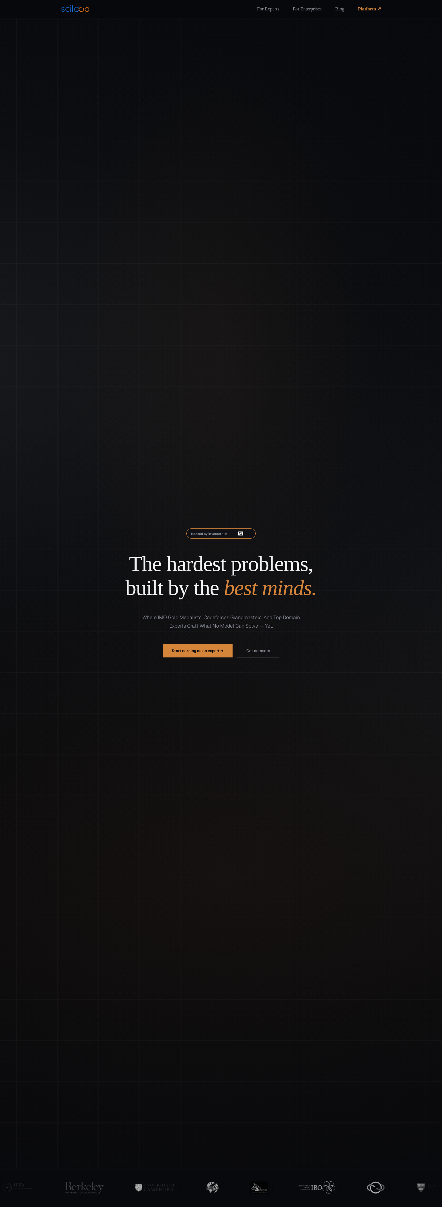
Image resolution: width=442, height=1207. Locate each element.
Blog (339, 9)
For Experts (268, 9)
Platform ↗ (369, 9)
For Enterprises (307, 9)
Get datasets (258, 650)
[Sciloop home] (75, 9)
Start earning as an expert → (198, 650)
